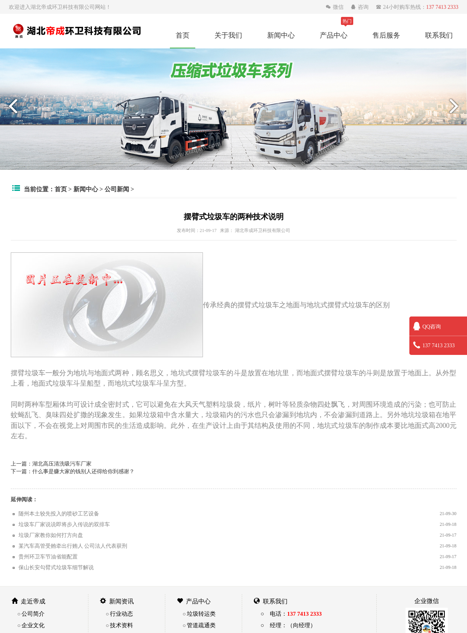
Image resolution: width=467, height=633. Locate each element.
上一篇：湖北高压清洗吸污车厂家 (51, 463)
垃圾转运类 (201, 613)
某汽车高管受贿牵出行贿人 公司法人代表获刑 (73, 545)
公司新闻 (117, 189)
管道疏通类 (201, 625)
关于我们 (228, 34)
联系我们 (439, 34)
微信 (335, 7)
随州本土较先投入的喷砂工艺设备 (58, 513)
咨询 (360, 7)
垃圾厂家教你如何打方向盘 (50, 535)
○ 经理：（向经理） (288, 625)
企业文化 (33, 625)
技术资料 (121, 625)
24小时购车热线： (417, 7)
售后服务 (386, 34)
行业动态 (121, 613)
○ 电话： (291, 613)
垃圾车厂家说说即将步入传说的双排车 (64, 524)
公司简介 (33, 613)
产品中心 (333, 34)
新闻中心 (281, 34)
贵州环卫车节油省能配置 (48, 556)
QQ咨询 (427, 326)
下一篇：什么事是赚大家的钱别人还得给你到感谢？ (73, 471)
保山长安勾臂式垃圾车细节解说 (56, 567)
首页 (182, 34)
